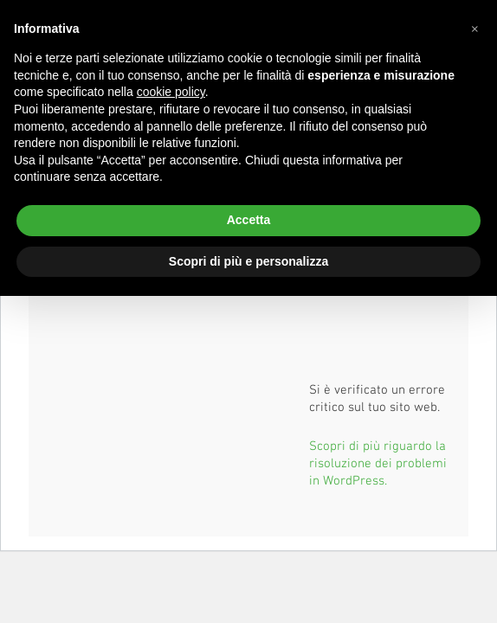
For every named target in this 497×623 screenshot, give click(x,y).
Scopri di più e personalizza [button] (248, 261)
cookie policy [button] (171, 92)
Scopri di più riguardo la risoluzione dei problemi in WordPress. (378, 462)
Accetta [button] (249, 220)
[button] (474, 28)
